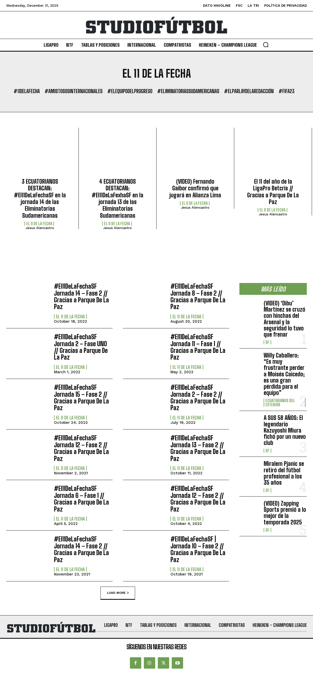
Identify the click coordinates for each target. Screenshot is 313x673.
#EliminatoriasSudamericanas (188, 91)
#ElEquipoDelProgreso (129, 91)
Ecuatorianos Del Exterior (280, 403)
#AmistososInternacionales (74, 91)
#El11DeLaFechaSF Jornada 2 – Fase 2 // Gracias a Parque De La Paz (197, 397)
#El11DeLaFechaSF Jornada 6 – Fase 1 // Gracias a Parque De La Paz (81, 499)
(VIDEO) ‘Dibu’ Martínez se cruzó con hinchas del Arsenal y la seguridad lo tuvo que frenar (284, 319)
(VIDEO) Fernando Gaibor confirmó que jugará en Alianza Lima (195, 188)
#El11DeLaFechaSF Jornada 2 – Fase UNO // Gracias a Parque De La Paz (81, 347)
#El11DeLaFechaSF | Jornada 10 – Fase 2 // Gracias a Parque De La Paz (197, 549)
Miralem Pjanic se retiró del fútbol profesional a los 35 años (284, 473)
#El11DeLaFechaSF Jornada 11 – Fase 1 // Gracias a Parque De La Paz (197, 347)
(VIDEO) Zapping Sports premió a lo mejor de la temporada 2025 (285, 513)
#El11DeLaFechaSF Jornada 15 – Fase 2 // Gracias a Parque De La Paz (81, 397)
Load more (118, 593)
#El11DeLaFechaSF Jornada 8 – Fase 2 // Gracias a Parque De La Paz (197, 296)
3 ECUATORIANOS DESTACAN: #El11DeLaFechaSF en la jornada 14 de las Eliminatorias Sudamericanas (40, 198)
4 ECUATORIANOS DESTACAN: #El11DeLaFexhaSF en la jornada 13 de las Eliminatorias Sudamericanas (117, 198)
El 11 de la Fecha (39, 224)
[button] (266, 44)
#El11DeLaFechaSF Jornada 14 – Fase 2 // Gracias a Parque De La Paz (81, 296)
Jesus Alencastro (40, 228)
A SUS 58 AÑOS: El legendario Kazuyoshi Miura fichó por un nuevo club (285, 430)
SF (267, 342)
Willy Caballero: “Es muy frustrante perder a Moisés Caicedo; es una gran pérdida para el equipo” (284, 374)
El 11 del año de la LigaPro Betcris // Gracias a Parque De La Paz (273, 191)
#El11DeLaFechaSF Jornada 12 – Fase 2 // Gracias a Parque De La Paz (81, 448)
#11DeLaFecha (27, 91)
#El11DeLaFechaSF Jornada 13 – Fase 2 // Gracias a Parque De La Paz (197, 448)
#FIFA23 (286, 91)
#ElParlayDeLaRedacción (249, 91)
